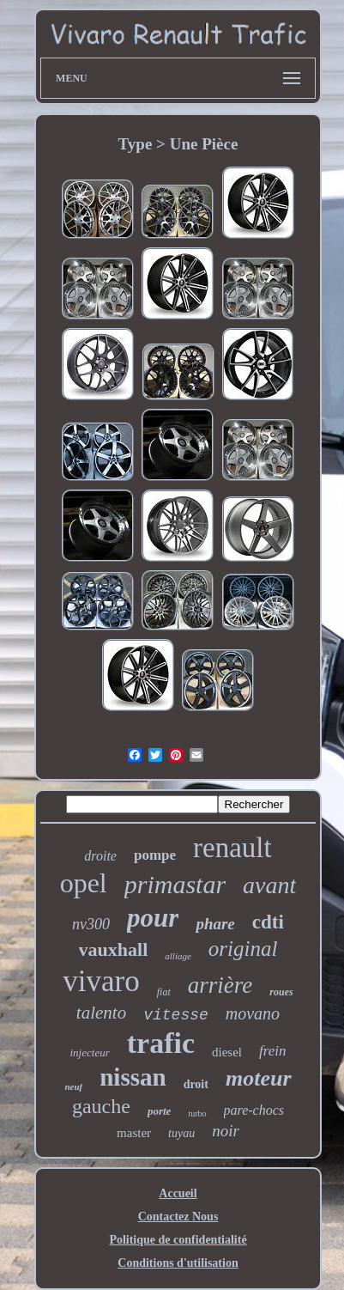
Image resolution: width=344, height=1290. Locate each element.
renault (232, 847)
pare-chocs (254, 1110)
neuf (73, 1086)
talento (101, 1012)
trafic (161, 1043)
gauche (101, 1106)
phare (215, 924)
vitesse (175, 1015)
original (243, 948)
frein (272, 1051)
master (134, 1133)
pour (152, 918)
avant (269, 885)
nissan (133, 1077)
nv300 (91, 924)
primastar (175, 884)
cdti (268, 922)
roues (281, 992)
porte (159, 1110)
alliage (178, 956)
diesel (227, 1052)
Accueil (177, 1193)
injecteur (90, 1052)
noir (225, 1131)
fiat (164, 992)
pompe (155, 855)
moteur (259, 1078)
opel (83, 882)
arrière (220, 985)
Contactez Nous (178, 1216)
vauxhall (113, 949)
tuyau (181, 1133)
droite (100, 856)
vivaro (101, 981)
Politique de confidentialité (177, 1239)
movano (253, 1013)
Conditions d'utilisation (178, 1263)
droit (196, 1084)
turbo (197, 1113)
